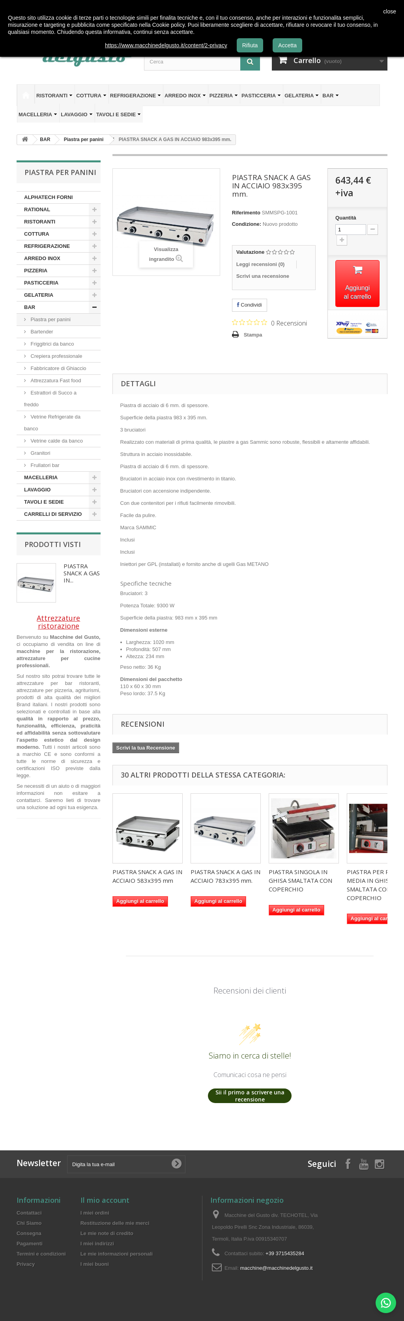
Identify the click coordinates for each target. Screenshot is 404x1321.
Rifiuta (250, 45)
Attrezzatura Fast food (55, 380)
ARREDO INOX (185, 96)
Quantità (345, 218)
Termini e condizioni (41, 1254)
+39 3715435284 (285, 1253)
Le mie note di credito (106, 1233)
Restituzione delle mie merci (115, 1223)
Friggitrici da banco (51, 344)
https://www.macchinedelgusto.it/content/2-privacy (166, 45)
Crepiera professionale (55, 356)
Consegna (29, 1233)
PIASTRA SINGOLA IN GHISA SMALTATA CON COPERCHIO (300, 880)
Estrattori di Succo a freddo (50, 398)
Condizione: (246, 224)
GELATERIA (301, 96)
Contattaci (29, 1213)
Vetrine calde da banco (56, 441)
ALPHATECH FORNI (48, 197)
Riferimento (246, 213)
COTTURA (91, 96)
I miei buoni (94, 1264)
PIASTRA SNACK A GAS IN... (82, 573)
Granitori (39, 453)
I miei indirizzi (97, 1244)
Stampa (253, 335)
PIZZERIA (223, 96)
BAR (330, 96)
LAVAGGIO (76, 114)
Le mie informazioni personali (116, 1254)
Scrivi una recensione (262, 276)
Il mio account (104, 1200)
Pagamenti (30, 1244)
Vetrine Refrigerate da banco (52, 423)
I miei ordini (94, 1213)
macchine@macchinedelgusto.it (276, 1268)
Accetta (287, 45)
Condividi (249, 305)
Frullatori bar (44, 465)
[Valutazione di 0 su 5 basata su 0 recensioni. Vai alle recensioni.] (269, 323)
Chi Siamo (29, 1223)
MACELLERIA (38, 114)
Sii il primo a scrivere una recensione (249, 1095)
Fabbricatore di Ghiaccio (57, 368)
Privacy (26, 1264)
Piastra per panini (50, 319)
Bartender (41, 332)
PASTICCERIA (261, 96)
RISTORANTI (54, 96)
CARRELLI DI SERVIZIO (53, 514)
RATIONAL (37, 209)
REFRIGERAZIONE (135, 96)
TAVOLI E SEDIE (118, 114)
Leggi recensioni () (260, 264)
